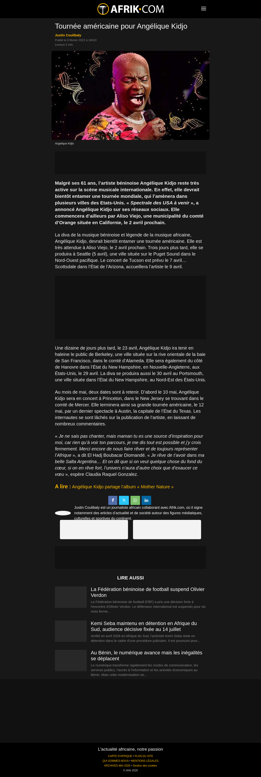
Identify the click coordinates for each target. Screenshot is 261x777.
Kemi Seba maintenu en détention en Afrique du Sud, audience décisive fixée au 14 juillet (144, 626)
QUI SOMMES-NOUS (116, 760)
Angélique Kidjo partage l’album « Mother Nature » (123, 486)
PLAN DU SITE (144, 756)
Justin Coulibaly (68, 35)
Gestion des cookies (145, 765)
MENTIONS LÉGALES (144, 760)
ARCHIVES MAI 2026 (117, 765)
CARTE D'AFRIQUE (120, 756)
